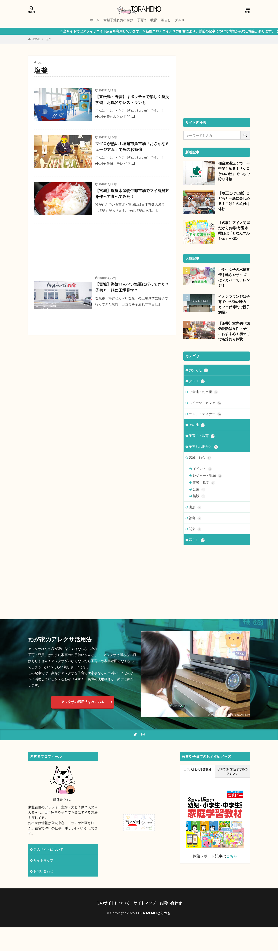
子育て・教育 (147, 20)
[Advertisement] (102, 246)
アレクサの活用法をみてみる (82, 702)
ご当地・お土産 (203, 392)
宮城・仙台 (200, 457)
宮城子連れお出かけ (118, 20)
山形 (195, 507)
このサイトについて (48, 849)
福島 (195, 518)
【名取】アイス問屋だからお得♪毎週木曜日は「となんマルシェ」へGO (234, 230)
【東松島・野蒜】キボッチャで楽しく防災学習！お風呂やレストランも (132, 99)
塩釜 (48, 39)
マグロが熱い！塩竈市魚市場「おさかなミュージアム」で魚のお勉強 (132, 146)
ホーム (94, 20)
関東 (195, 529)
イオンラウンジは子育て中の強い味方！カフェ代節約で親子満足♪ (234, 304)
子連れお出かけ (203, 447)
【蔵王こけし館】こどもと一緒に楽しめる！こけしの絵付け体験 (234, 201)
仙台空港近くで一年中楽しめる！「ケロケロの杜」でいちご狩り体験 (234, 171)
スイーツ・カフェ (205, 403)
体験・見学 (204, 482)
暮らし (166, 20)
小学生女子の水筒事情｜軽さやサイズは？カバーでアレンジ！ (234, 277)
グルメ (180, 20)
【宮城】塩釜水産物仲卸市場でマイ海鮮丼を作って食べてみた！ (132, 193)
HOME (36, 39)
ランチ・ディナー (205, 414)
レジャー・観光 (207, 475)
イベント (202, 469)
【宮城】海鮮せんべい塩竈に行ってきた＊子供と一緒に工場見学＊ (132, 287)
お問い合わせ (43, 871)
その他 (197, 425)
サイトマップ (43, 860)
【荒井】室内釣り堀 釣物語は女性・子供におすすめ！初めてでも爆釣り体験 (234, 331)
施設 (199, 496)
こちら (231, 856)
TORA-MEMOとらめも (153, 913)
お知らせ (198, 370)
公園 (199, 489)
